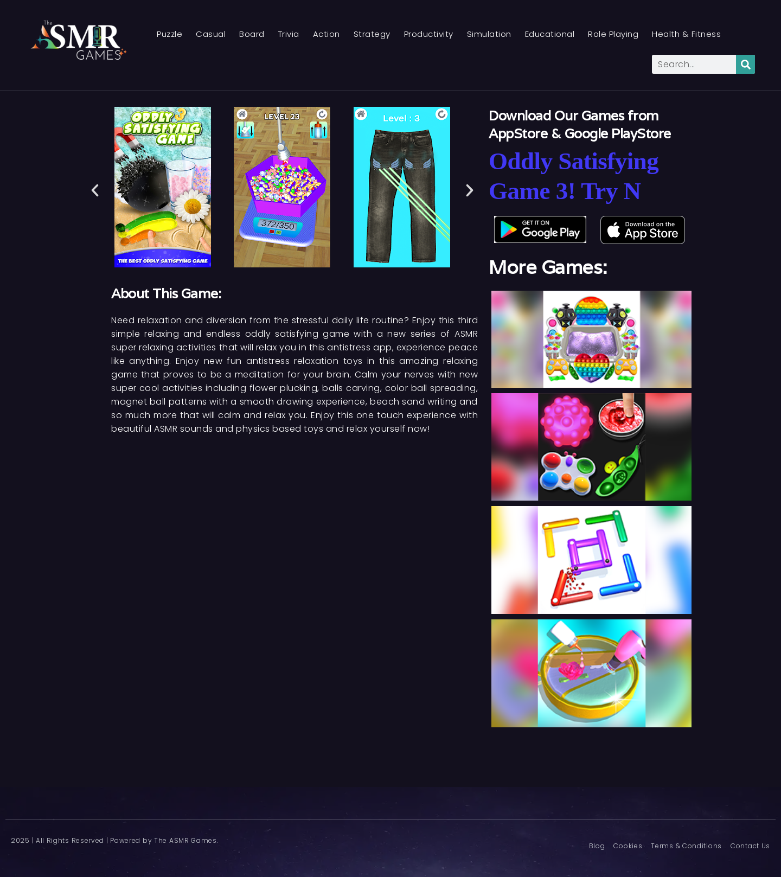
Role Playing (613, 34)
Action (326, 34)
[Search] (745, 64)
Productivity (428, 34)
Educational (550, 34)
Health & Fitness (686, 34)
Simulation (489, 34)
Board (252, 34)
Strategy (372, 34)
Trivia (288, 34)
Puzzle (169, 34)
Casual (211, 34)
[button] (95, 190)
